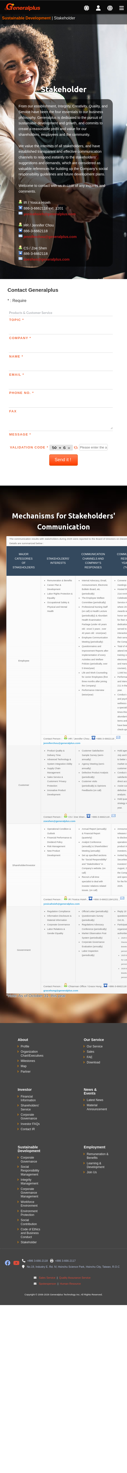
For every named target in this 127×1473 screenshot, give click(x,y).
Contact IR (28, 1129)
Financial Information (28, 1098)
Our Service (94, 1046)
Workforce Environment (29, 1203)
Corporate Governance (29, 1116)
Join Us (92, 1172)
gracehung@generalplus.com (61, 990)
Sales (90, 1051)
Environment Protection (29, 1213)
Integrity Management (29, 1181)
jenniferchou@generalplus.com (50, 237)
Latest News (95, 1100)
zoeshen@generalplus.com (47, 259)
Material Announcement (97, 1107)
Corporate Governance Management (29, 1192)
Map (23, 1066)
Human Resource (70, 1283)
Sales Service (47, 1277)
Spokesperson (47, 1283)
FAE (89, 1057)
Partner (25, 1071)
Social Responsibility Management (30, 1170)
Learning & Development (95, 1165)
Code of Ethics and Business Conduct (30, 1233)
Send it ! (63, 459)
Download (93, 1062)
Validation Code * (44, 447)
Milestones (28, 1061)
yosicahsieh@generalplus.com (50, 214)
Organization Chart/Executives (32, 1053)
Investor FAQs (30, 1124)
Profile (25, 1046)
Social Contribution (29, 1222)
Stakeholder (29, 1242)
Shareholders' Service (30, 1107)
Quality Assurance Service (74, 1277)
